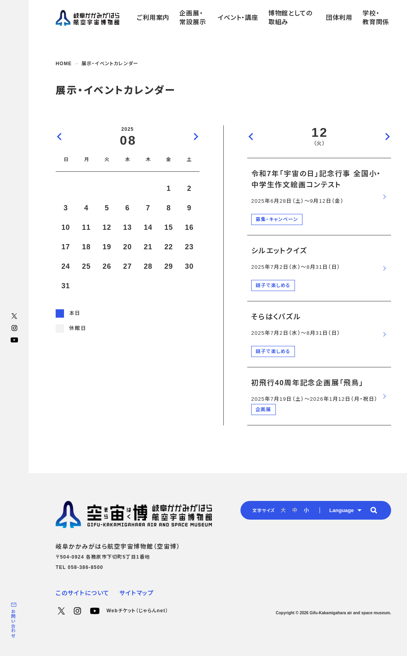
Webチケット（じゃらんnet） (137, 610)
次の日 (387, 136)
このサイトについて (83, 593)
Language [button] (341, 510)
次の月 (196, 136)
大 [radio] (283, 510)
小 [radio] (306, 510)
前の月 (60, 136)
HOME (64, 63)
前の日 (251, 136)
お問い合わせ (13, 623)
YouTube (14, 339)
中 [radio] (294, 510)
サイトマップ (136, 593)
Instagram (14, 328)
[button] (373, 510)
